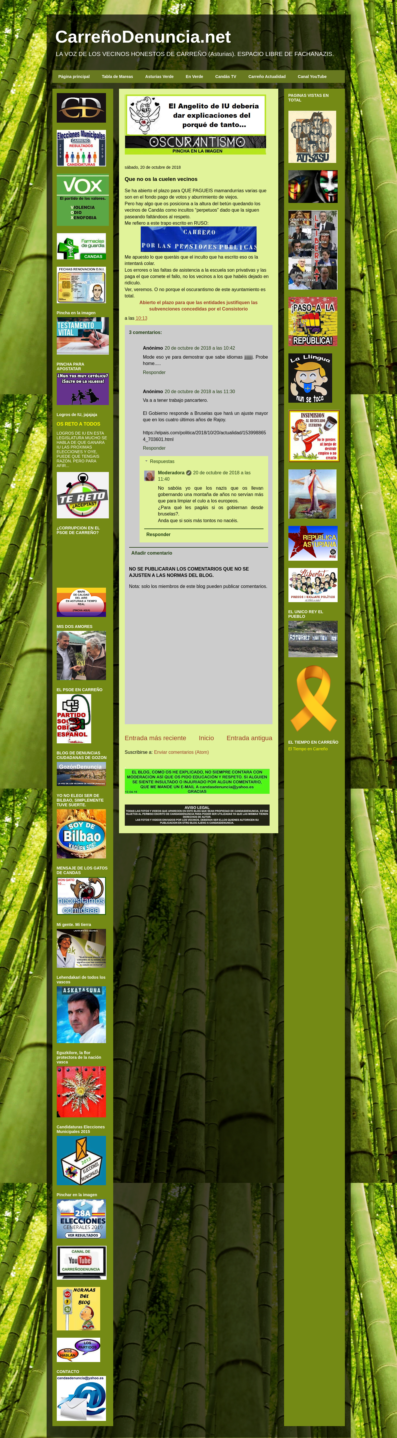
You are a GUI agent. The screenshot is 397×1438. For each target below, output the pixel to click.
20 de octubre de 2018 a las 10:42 (200, 348)
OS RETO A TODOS (78, 423)
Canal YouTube (312, 76)
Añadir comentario (151, 553)
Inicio (206, 738)
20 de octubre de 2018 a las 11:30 (200, 391)
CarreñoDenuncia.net (143, 36)
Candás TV (225, 76)
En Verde (194, 76)
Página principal (74, 76)
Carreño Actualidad (267, 76)
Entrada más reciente (155, 738)
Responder (154, 372)
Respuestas (162, 461)
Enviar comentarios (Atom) (181, 752)
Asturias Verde (159, 76)
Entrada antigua (249, 738)
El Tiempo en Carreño (308, 749)
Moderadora (171, 472)
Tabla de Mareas (117, 76)
